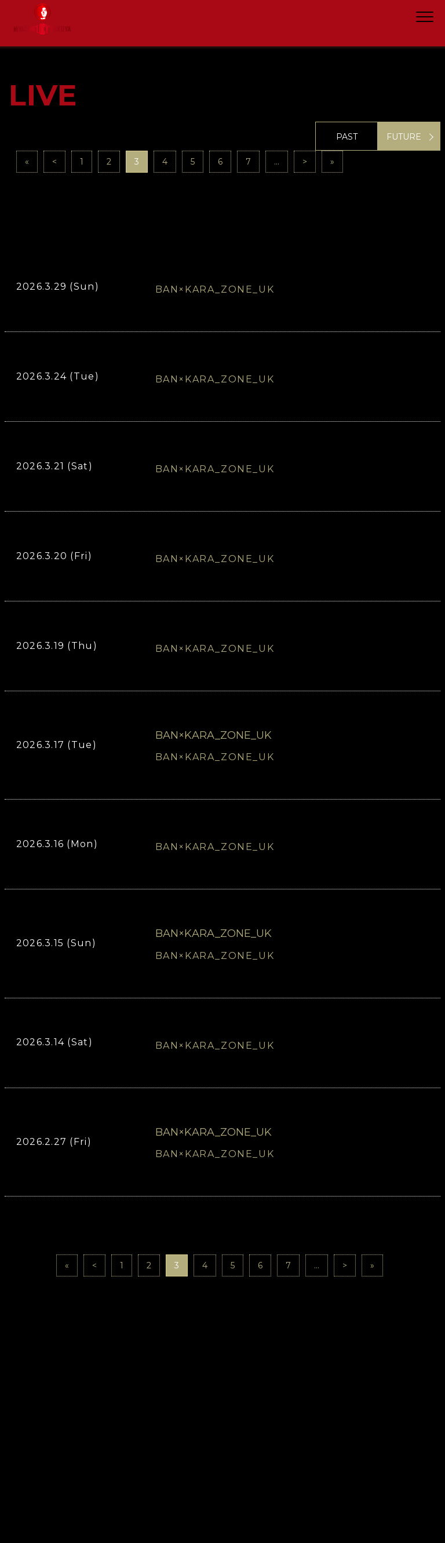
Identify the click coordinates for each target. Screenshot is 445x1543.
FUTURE (403, 137)
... (276, 161)
